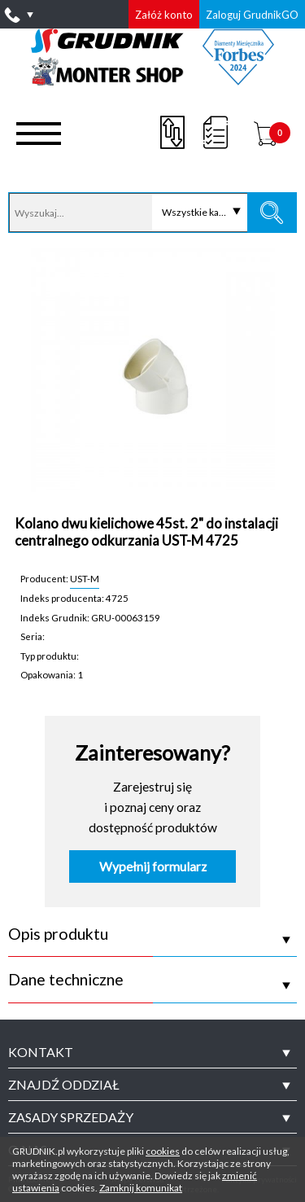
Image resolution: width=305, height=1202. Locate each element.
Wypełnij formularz (153, 866)
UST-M (84, 578)
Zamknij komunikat (140, 1188)
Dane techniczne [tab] (66, 979)
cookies (163, 1151)
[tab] (152, 1052)
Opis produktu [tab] (58, 934)
